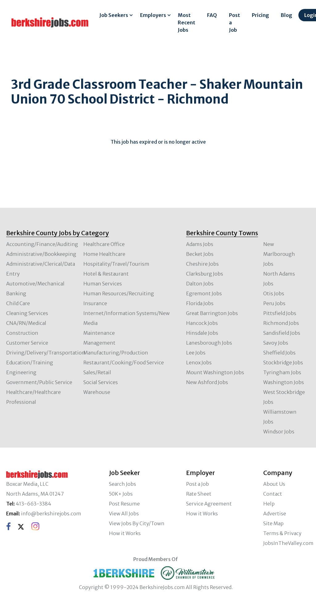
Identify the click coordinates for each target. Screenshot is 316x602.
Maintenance (99, 333)
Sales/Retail (97, 372)
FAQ (212, 15)
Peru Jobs (274, 303)
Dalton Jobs (200, 284)
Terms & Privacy (282, 533)
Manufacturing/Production (115, 353)
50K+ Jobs (121, 494)
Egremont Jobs (204, 293)
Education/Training (29, 362)
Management (99, 343)
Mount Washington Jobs (215, 372)
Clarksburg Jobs (204, 274)
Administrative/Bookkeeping (41, 254)
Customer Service (27, 343)
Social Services (100, 382)
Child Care (18, 303)
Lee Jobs (196, 353)
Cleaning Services (27, 313)
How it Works (125, 533)
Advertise (274, 513)
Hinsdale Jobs (202, 333)
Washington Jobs (283, 382)
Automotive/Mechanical (35, 284)
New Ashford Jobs (207, 382)
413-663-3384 (33, 504)
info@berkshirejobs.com (51, 513)
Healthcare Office (104, 244)
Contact (272, 494)
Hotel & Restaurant (106, 274)
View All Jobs (124, 513)
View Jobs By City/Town (136, 523)
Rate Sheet (198, 494)
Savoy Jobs (275, 343)
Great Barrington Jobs (212, 313)
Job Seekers (113, 15)
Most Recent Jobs (186, 22)
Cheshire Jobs (202, 264)
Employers (153, 15)
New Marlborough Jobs (279, 254)
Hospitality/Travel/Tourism (116, 264)
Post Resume (124, 504)
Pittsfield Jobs (279, 313)
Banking (16, 293)
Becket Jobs (200, 254)
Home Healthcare (104, 254)
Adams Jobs (199, 244)
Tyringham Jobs (282, 372)
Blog (286, 15)
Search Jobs (122, 484)
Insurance (95, 303)
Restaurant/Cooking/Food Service (123, 362)
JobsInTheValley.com (288, 543)
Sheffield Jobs (279, 353)
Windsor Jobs (278, 431)
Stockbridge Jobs (283, 362)
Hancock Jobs (202, 323)
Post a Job (234, 22)
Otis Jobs (273, 293)
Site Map (273, 523)
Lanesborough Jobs (209, 343)
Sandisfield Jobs (281, 333)
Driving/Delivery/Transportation (45, 353)
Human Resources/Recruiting (118, 293)
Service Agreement (209, 504)
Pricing (260, 15)
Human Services (102, 284)
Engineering (21, 372)
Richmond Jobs (281, 323)
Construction (22, 333)
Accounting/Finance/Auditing (42, 244)
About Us (274, 484)
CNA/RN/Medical (26, 323)
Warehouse (96, 392)
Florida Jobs (200, 303)
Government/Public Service (39, 382)
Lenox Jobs (199, 362)
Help (269, 504)
